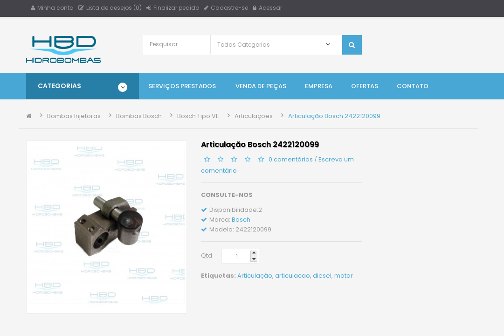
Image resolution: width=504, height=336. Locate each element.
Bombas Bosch (139, 116)
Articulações (254, 116)
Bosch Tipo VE (198, 116)
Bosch (241, 219)
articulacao (292, 275)
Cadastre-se (226, 8)
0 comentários (291, 159)
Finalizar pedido (172, 8)
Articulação (254, 275)
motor (343, 275)
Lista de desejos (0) (110, 8)
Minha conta (52, 8)
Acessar (267, 8)
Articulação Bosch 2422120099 (334, 116)
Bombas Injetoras (74, 116)
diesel (322, 275)
